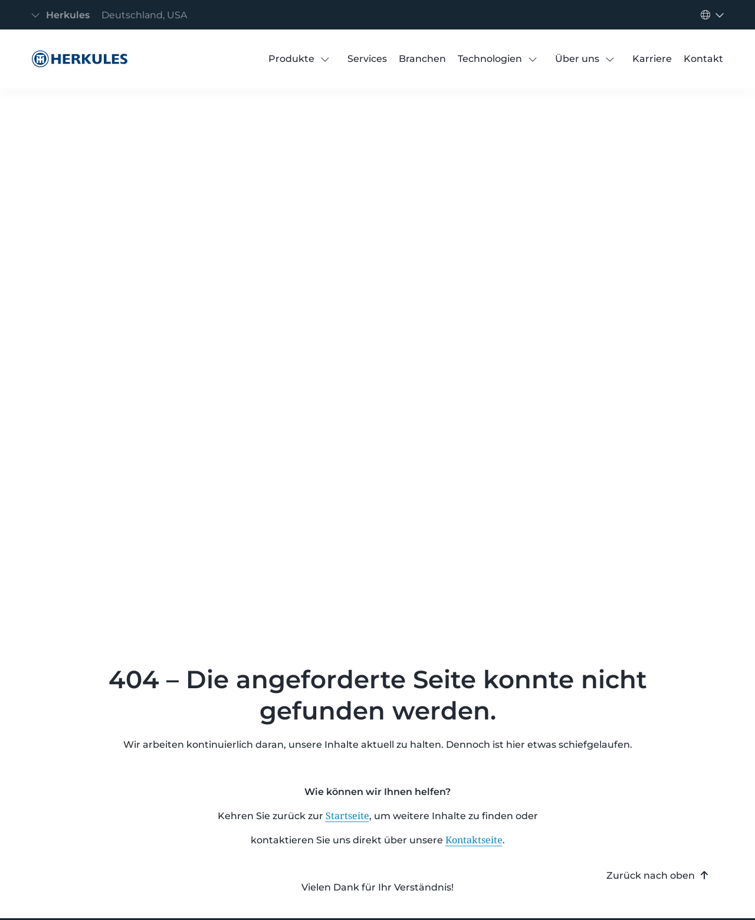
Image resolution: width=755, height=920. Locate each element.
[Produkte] (291, 59)
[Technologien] (490, 59)
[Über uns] (577, 59)
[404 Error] (76, 59)
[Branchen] (422, 59)
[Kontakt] (703, 59)
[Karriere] (652, 59)
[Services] (367, 59)
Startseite (347, 815)
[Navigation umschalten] (112, 15)
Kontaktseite (474, 839)
